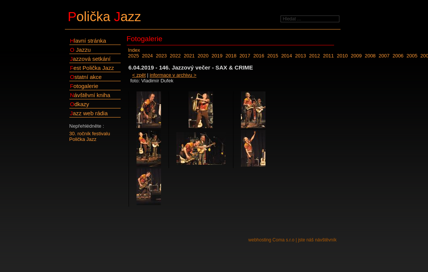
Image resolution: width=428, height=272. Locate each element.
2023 (161, 56)
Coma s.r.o (284, 240)
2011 (328, 56)
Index (134, 50)
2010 (342, 56)
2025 (133, 56)
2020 (203, 56)
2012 (314, 56)
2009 (356, 56)
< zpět (139, 75)
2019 (217, 56)
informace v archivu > (173, 75)
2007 (384, 56)
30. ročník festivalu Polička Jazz (89, 136)
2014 (286, 56)
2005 (412, 56)
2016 (258, 56)
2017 (244, 56)
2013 (300, 56)
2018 (231, 56)
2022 (175, 56)
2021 (189, 56)
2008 (370, 56)
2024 (147, 56)
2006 (398, 56)
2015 (272, 56)
